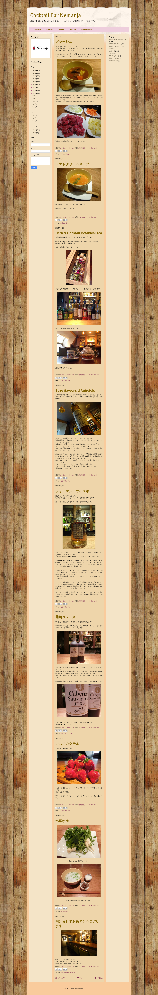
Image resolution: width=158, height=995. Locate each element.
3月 (33, 121)
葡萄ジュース (65, 617)
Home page (36, 29)
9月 (33, 104)
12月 (34, 95)
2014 (34, 130)
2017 (34, 87)
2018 (34, 84)
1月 (33, 126)
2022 (34, 73)
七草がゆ (62, 821)
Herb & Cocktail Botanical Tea (78, 233)
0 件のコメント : (94, 148)
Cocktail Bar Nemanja (55, 15)
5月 (33, 115)
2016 (34, 90)
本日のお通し (64, 154)
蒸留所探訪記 (113, 60)
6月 (33, 112)
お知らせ (112, 51)
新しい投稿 (60, 978)
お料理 (111, 48)
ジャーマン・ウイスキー (73, 491)
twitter (61, 29)
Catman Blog (86, 29)
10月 (34, 101)
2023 (34, 70)
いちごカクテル (67, 744)
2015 (34, 93)
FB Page (49, 29)
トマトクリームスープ (72, 164)
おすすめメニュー (66, 481)
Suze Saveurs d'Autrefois (75, 390)
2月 (33, 123)
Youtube (72, 29)
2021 (34, 76)
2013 (34, 133)
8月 (33, 107)
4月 (33, 118)
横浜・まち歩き (114, 58)
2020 (34, 79)
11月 (34, 98)
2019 (34, 82)
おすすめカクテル (66, 380)
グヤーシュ (63, 41)
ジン (110, 53)
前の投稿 (99, 978)
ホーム (80, 978)
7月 (33, 109)
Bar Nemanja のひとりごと (69, 972)
